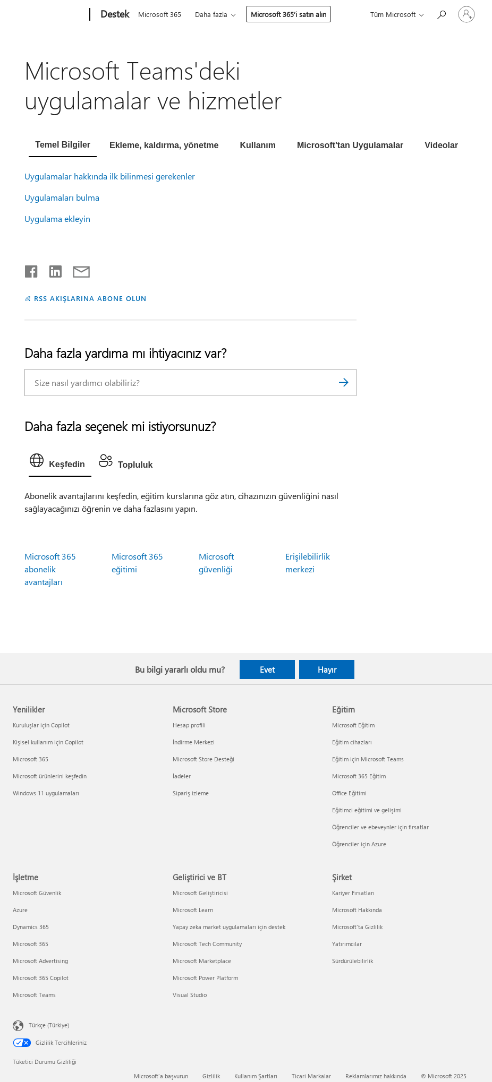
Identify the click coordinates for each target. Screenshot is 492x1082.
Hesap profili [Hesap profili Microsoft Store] (189, 725)
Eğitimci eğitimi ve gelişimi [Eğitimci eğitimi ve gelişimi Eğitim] (367, 810)
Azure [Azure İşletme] (20, 910)
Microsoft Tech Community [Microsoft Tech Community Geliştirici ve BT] (207, 944)
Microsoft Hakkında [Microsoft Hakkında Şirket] (357, 910)
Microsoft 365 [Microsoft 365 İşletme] (30, 944)
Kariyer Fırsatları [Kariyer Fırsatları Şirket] (353, 893)
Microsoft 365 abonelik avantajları (50, 569)
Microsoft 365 (159, 14)
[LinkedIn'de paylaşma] (51, 269)
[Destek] (113, 15)
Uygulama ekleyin (57, 218)
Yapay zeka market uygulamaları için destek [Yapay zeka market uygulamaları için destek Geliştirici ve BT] (229, 927)
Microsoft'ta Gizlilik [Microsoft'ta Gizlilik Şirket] (357, 927)
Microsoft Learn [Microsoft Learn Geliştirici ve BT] (193, 910)
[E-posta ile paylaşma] (76, 269)
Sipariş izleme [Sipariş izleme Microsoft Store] (191, 793)
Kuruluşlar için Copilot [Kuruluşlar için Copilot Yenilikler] (41, 725)
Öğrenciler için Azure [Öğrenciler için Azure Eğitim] (359, 844)
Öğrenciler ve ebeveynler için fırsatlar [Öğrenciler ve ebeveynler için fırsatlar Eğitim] (380, 827)
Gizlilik (211, 1076)
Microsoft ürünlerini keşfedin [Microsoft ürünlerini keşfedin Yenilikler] (50, 776)
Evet (267, 669)
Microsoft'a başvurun (161, 1076)
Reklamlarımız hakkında (375, 1076)
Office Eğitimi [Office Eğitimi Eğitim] (349, 793)
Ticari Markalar (311, 1076)
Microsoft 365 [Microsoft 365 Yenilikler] (30, 759)
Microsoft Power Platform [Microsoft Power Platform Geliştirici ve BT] (205, 978)
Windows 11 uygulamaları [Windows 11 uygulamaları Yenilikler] (46, 793)
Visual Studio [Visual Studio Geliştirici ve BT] (190, 995)
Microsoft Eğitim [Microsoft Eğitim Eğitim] (353, 725)
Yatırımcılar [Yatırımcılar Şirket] (347, 944)
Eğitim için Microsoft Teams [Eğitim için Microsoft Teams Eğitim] (368, 759)
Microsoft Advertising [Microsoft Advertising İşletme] (40, 961)
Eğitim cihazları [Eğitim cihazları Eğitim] (352, 742)
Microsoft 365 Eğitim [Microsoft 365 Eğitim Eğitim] (359, 776)
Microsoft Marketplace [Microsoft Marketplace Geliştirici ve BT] (202, 961)
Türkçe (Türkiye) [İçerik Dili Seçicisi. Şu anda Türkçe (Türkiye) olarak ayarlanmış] (49, 1024)
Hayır (327, 669)
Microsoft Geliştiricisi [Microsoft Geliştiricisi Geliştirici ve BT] (200, 893)
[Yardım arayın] (441, 13)
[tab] (63, 146)
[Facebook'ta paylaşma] (31, 269)
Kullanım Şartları (255, 1076)
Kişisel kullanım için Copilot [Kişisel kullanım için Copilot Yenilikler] (48, 742)
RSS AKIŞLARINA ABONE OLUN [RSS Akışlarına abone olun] (90, 298)
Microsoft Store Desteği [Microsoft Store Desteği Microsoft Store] (203, 759)
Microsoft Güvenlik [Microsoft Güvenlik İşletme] (37, 893)
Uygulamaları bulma (61, 197)
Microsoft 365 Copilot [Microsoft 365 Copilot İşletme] (41, 978)
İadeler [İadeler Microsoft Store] (182, 776)
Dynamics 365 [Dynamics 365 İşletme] (31, 927)
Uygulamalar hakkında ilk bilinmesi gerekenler (109, 176)
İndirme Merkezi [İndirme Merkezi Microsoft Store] (194, 742)
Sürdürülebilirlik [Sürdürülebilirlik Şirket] (352, 961)
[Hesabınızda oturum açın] (466, 14)
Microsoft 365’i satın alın (288, 14)
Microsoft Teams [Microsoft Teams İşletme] (34, 995)
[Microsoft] (49, 15)
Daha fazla (211, 14)
